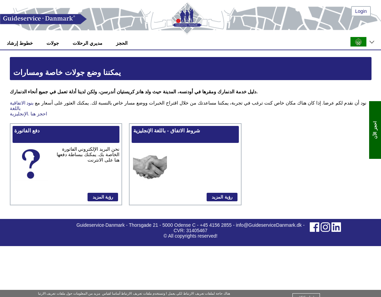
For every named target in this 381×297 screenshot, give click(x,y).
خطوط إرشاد (20, 43)
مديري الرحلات (87, 43)
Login (361, 11)
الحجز (122, 43)
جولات (52, 43)
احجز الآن (375, 130)
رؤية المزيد (103, 197)
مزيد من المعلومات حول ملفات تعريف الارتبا (69, 293)
